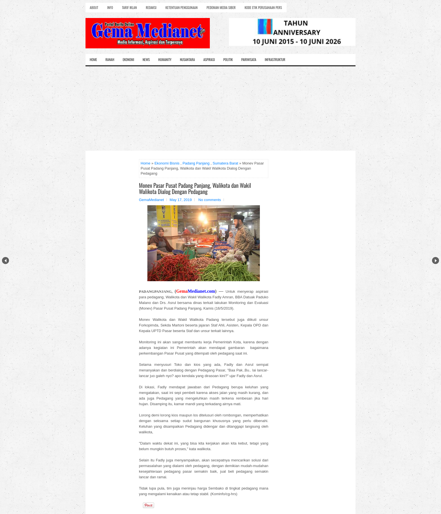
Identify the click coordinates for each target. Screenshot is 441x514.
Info (110, 7)
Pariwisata (248, 59)
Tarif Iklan (129, 7)
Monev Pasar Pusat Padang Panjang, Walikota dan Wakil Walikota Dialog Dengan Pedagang (195, 188)
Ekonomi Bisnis (166, 163)
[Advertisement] (221, 108)
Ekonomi (128, 59)
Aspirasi (209, 59)
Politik (228, 59)
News (146, 59)
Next (435, 260)
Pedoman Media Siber (221, 7)
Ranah (109, 59)
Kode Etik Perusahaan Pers (263, 7)
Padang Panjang (196, 163)
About (94, 7)
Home (93, 59)
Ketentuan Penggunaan (181, 7)
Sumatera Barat (225, 163)
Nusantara (187, 59)
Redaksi (151, 7)
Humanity (165, 59)
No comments (209, 200)
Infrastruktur (275, 59)
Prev (5, 260)
